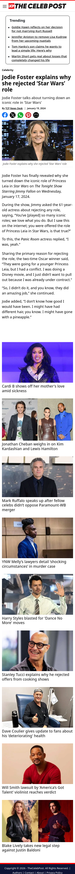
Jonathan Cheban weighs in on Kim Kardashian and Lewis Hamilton (33, 446)
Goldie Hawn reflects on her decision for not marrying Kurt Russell (37, 29)
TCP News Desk (14, 108)
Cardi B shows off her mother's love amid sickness (33, 388)
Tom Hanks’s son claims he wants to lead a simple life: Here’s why (37, 48)
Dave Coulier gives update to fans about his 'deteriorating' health (37, 733)
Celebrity (7, 70)
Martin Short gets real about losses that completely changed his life (39, 58)
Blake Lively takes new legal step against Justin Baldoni (31, 848)
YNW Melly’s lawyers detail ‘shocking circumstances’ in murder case (34, 564)
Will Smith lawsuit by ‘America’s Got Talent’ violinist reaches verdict (33, 790)
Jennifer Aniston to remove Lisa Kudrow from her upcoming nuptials (39, 39)
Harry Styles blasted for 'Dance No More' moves (32, 620)
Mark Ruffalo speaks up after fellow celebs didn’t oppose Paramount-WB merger (34, 505)
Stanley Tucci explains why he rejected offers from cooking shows (35, 677)
